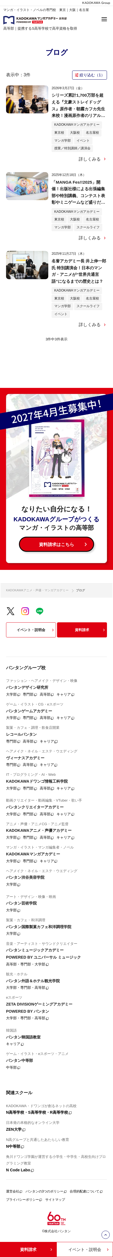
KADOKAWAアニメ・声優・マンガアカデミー (37, 590)
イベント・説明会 (36, 630)
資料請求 (90, 630)
